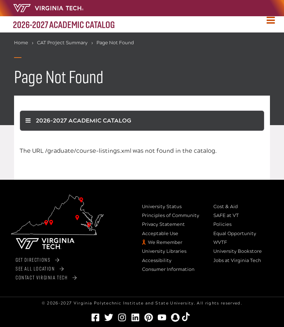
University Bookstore (237, 251)
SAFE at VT (226, 215)
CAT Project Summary (62, 43)
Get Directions (33, 260)
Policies (222, 224)
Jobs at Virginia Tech (237, 261)
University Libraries (164, 251)
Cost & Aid (225, 207)
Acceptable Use (160, 234)
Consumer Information (168, 269)
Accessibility (157, 261)
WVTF (220, 242)
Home (21, 43)
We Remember (165, 242)
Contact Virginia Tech (42, 277)
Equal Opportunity (234, 234)
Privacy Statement (163, 224)
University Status (162, 207)
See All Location (35, 268)
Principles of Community (170, 215)
